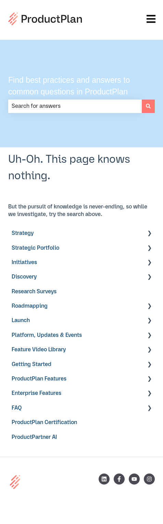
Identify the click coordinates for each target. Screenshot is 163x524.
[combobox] (75, 106)
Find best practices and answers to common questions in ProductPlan (69, 86)
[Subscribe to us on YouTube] (134, 479)
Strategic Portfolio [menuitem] (35, 248)
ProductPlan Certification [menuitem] (44, 422)
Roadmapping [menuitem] (30, 306)
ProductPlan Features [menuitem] (39, 378)
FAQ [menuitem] (17, 408)
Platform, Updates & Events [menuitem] (47, 335)
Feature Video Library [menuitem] (39, 349)
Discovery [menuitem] (24, 277)
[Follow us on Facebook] (119, 479)
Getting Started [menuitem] (31, 364)
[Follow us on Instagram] (149, 479)
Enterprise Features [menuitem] (36, 393)
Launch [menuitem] (21, 320)
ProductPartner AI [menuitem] (34, 437)
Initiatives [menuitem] (24, 262)
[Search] (148, 106)
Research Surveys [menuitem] (34, 291)
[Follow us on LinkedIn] (104, 479)
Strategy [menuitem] (23, 233)
